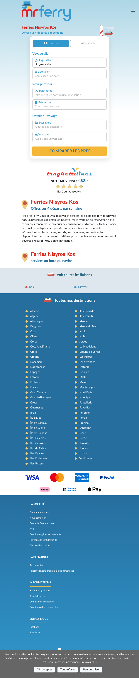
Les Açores (86, 356)
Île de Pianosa (38, 433)
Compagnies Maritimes (42, 601)
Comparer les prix (69, 151)
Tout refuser (67, 669)
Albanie (34, 311)
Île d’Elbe (35, 417)
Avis (32, 529)
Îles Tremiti (86, 316)
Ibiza (33, 412)
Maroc (83, 382)
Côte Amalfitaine (40, 346)
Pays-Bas (85, 407)
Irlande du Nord (88, 326)
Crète (33, 351)
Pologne (84, 412)
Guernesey (36, 407)
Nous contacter (38, 518)
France (34, 387)
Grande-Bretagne (40, 397)
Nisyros (83, 287)
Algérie (34, 316)
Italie (82, 336)
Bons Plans (35, 632)
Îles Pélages (37, 463)
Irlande (83, 321)
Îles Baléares (38, 438)
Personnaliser (91, 669)
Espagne (35, 372)
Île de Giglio (37, 428)
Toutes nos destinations (74, 300)
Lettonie (84, 367)
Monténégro (87, 387)
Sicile (82, 433)
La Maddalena (87, 346)
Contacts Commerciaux (42, 523)
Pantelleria (85, 402)
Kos (31, 287)
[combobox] (69, 65)
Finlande (35, 382)
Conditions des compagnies (44, 607)
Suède (83, 438)
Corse (34, 341)
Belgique (35, 326)
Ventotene (85, 458)
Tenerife (84, 443)
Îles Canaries (38, 443)
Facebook (34, 627)
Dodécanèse (37, 367)
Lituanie (84, 372)
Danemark (36, 362)
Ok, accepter (44, 669)
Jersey (83, 341)
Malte (83, 377)
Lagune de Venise (90, 351)
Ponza (83, 417)
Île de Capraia (38, 423)
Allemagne (36, 321)
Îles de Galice (38, 448)
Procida (84, 423)
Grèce (34, 402)
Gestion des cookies (40, 545)
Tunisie (83, 448)
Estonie (35, 377)
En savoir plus (88, 662)
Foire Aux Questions (40, 590)
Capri (33, 331)
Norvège (84, 397)
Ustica (83, 453)
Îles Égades (37, 453)
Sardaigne (85, 428)
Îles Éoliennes (38, 458)
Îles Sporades (87, 311)
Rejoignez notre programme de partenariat (52, 571)
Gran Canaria (38, 392)
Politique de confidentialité (43, 540)
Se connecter (36, 565)
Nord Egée (85, 392)
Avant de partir (37, 596)
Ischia (82, 331)
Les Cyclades (87, 362)
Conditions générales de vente (45, 534)
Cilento (34, 336)
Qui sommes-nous (39, 512)
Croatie (34, 356)
